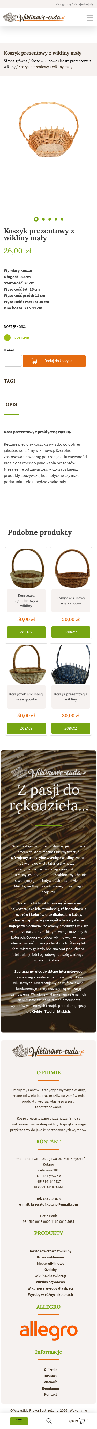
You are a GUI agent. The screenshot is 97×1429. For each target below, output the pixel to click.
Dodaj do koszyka (51, 361)
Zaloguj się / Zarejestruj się (74, 4)
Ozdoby (50, 1269)
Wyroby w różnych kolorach (50, 1294)
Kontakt (50, 1394)
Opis (11, 404)
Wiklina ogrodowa (50, 1282)
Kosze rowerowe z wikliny (50, 1250)
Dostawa (50, 1375)
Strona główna (16, 60)
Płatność (50, 1382)
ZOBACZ (26, 632)
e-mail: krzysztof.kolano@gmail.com (48, 1204)
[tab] (11, 404)
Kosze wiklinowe (44, 60)
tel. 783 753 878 (49, 1198)
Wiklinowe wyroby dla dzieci (50, 1288)
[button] (36, 218)
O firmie (50, 1369)
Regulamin (50, 1388)
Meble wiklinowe (50, 1263)
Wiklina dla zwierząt (50, 1275)
